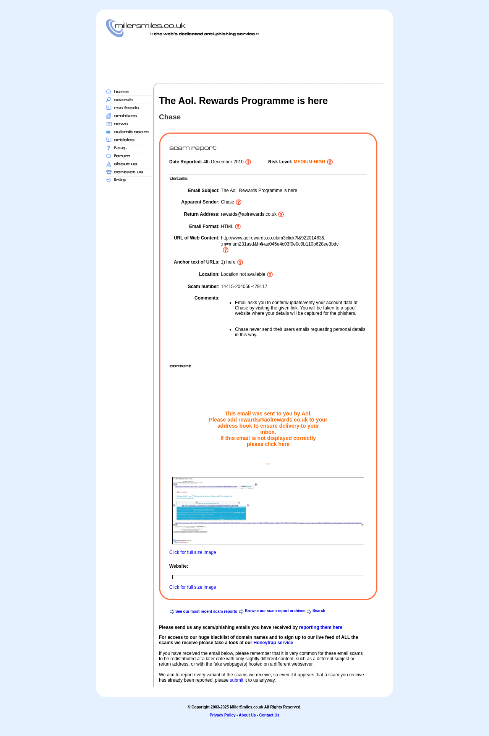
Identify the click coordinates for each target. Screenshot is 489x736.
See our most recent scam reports (206, 611)
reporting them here (320, 627)
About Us (247, 715)
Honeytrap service (273, 642)
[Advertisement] (244, 60)
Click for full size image (192, 552)
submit (236, 680)
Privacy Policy (223, 715)
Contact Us (269, 715)
